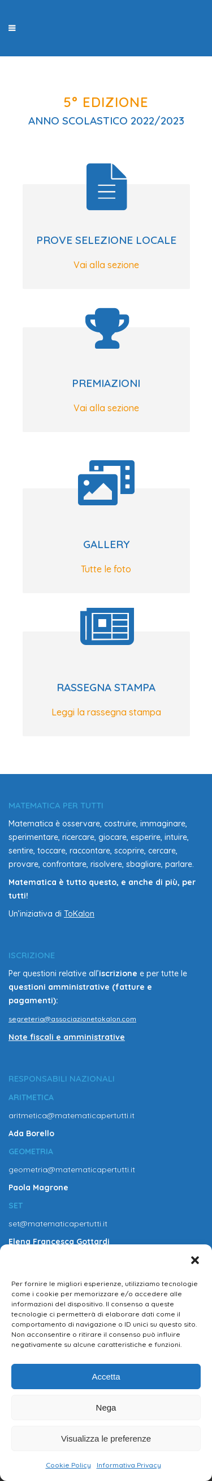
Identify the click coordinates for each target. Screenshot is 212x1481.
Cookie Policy (68, 1465)
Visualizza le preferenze (106, 1438)
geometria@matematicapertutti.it (71, 1169)
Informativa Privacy (129, 1465)
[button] (195, 1260)
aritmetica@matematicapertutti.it (71, 1115)
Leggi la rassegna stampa (106, 712)
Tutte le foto (106, 569)
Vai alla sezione (106, 264)
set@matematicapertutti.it (57, 1223)
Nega (106, 1407)
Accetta (106, 1376)
